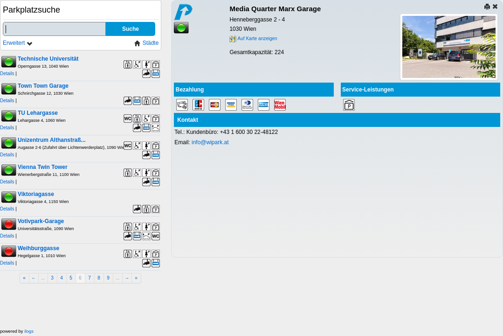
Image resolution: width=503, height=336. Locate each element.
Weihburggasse (38, 248)
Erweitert (18, 43)
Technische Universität (48, 59)
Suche (130, 29)
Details (7, 73)
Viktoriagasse (36, 194)
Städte (146, 43)
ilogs (29, 331)
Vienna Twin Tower (43, 167)
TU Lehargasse (38, 113)
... (43, 277)
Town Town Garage (43, 86)
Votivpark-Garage (41, 221)
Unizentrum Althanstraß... (52, 140)
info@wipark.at (210, 142)
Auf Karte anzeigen (253, 38)
